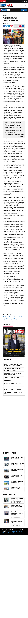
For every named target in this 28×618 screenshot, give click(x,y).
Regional (24, 10)
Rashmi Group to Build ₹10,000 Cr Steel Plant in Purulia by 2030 (13, 365)
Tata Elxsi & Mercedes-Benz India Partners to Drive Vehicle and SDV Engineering (13, 379)
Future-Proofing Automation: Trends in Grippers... (17, 513)
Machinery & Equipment (12, 14)
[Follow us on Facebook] (19, 1)
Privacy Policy (11, 531)
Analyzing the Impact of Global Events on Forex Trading (12, 369)
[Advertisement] (14, 311)
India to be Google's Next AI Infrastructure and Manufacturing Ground (13, 320)
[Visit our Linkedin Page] (24, 1)
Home (4, 14)
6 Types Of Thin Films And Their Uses (12, 384)
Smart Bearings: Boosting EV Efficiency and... (16, 521)
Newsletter (16, 533)
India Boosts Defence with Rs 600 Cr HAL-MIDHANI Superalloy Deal (13, 388)
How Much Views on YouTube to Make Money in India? (12, 373)
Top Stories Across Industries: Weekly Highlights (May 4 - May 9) (12, 317)
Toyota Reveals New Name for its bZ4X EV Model (13, 393)
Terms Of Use (8, 533)
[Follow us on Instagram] (27, 1)
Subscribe (3, 1)
